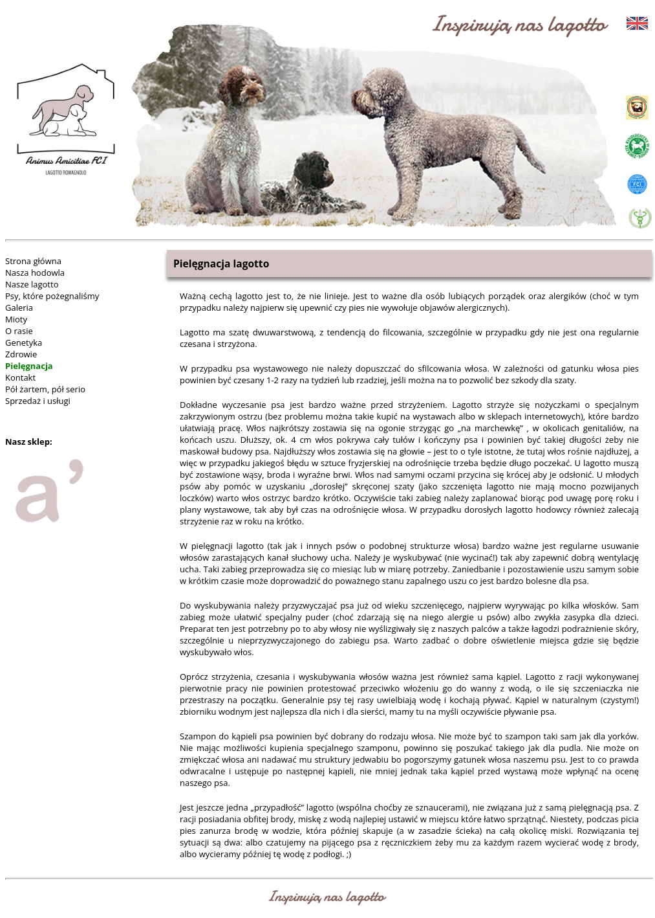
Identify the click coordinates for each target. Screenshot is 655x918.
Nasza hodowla (35, 272)
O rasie (19, 331)
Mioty (16, 319)
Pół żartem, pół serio (45, 389)
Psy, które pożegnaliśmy (52, 296)
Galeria (19, 307)
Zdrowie (21, 354)
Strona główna (33, 261)
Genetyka (23, 342)
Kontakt (20, 377)
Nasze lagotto (31, 284)
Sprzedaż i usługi (37, 401)
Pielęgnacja (29, 366)
